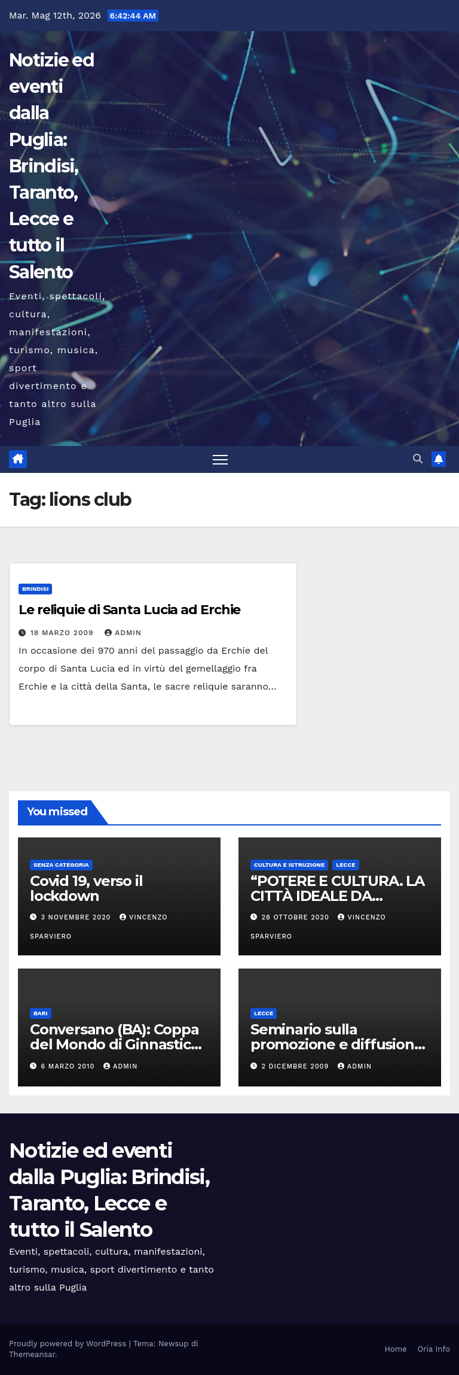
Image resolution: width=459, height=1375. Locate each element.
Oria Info (434, 1348)
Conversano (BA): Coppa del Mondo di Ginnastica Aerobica (114, 1044)
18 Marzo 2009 (63, 633)
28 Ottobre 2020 (297, 917)
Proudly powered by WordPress (69, 1343)
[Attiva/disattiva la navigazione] (220, 459)
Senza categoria (61, 864)
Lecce (345, 864)
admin (123, 633)
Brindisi (35, 588)
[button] (418, 459)
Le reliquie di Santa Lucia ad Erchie (129, 610)
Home (395, 1348)
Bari (40, 1013)
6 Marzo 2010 (69, 1066)
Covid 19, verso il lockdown (86, 888)
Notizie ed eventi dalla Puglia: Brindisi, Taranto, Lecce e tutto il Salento (51, 166)
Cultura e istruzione (289, 864)
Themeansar (32, 1354)
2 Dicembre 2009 (297, 1066)
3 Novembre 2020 (77, 917)
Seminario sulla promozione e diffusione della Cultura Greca (336, 1044)
